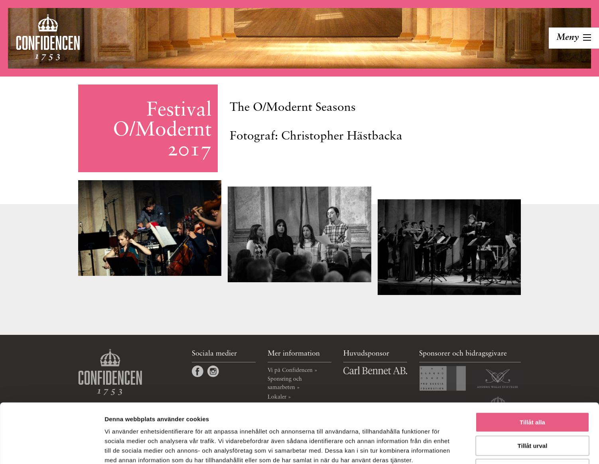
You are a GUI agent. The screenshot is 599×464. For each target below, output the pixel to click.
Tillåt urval (533, 390)
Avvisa (532, 413)
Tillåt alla (532, 366)
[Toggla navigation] (574, 38)
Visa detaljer (433, 448)
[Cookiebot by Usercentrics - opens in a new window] (52, 448)
